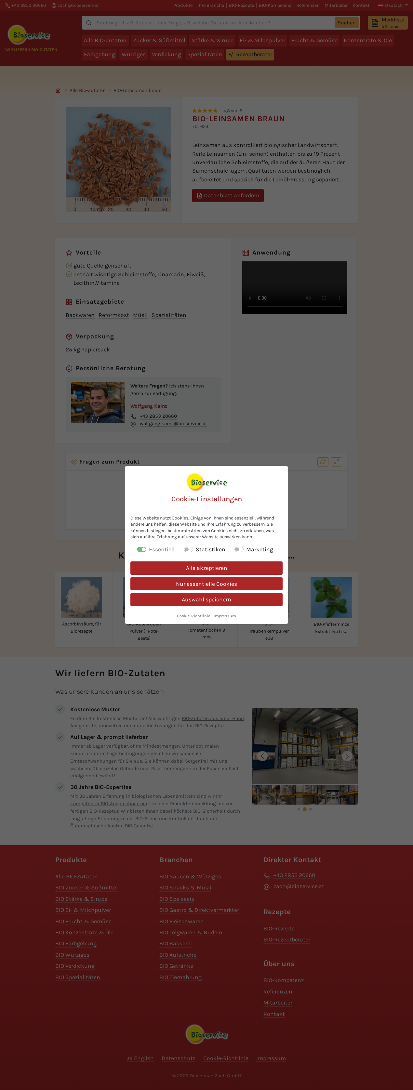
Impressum (225, 615)
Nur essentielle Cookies (206, 584)
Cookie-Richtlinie (193, 615)
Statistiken (210, 549)
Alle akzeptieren (206, 568)
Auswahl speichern (206, 599)
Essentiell (162, 549)
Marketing (259, 549)
